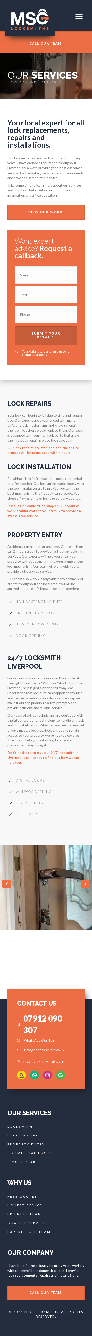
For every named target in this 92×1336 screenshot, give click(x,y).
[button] (79, 16)
